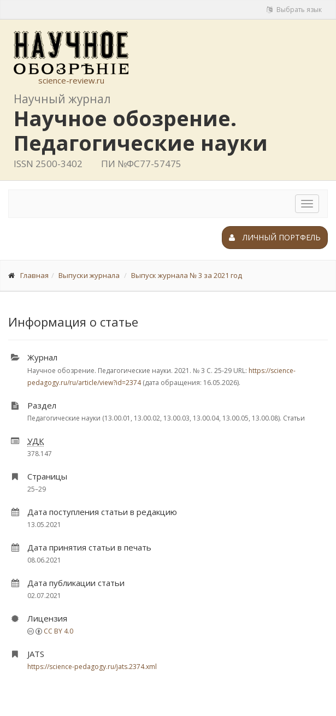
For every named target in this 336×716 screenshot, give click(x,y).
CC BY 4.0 (58, 631)
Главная (34, 275)
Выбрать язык (294, 9)
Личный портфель (275, 237)
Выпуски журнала (89, 275)
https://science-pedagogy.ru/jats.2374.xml (92, 666)
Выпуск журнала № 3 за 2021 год (186, 275)
